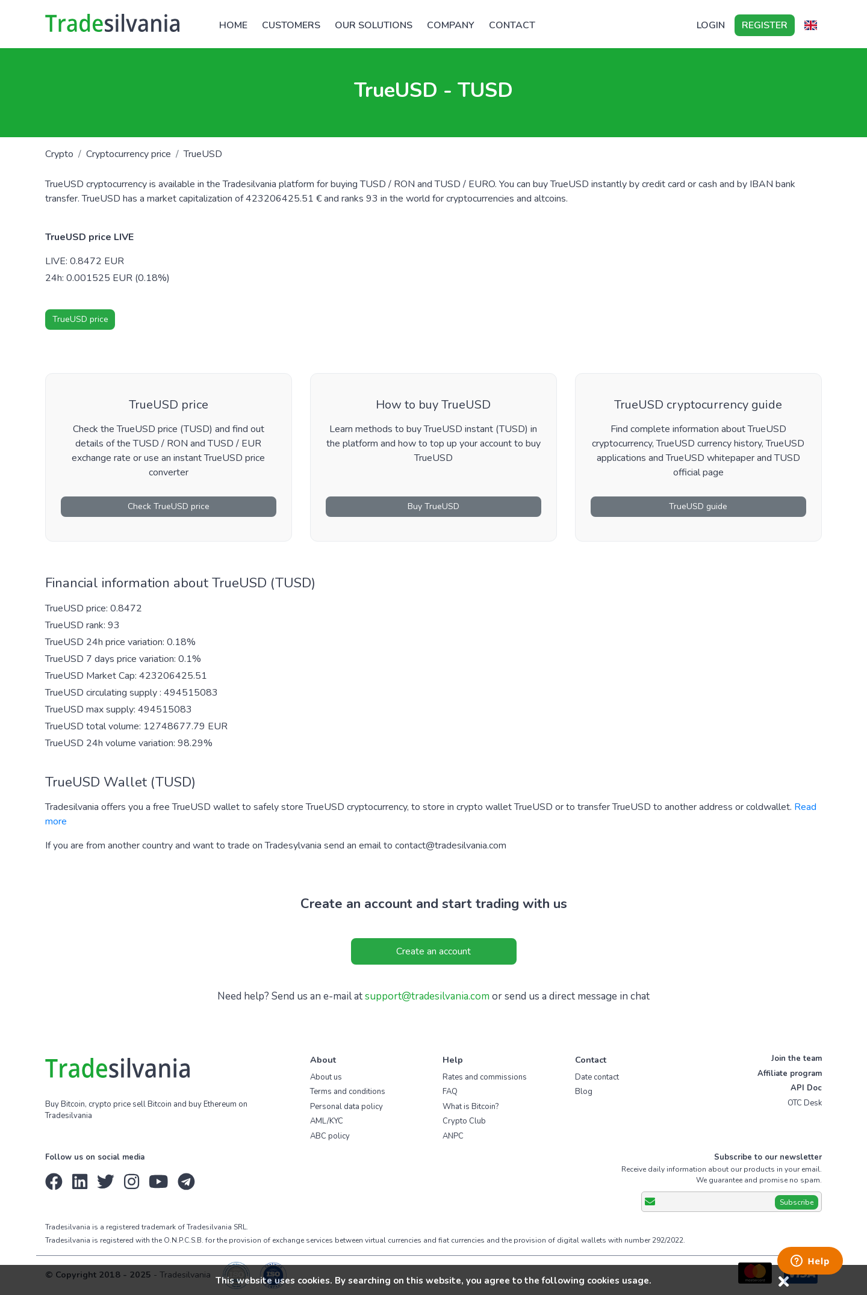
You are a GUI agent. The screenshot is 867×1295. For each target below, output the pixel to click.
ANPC (453, 1136)
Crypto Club (464, 1121)
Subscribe (796, 1202)
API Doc (806, 1088)
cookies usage (618, 1281)
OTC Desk (805, 1103)
